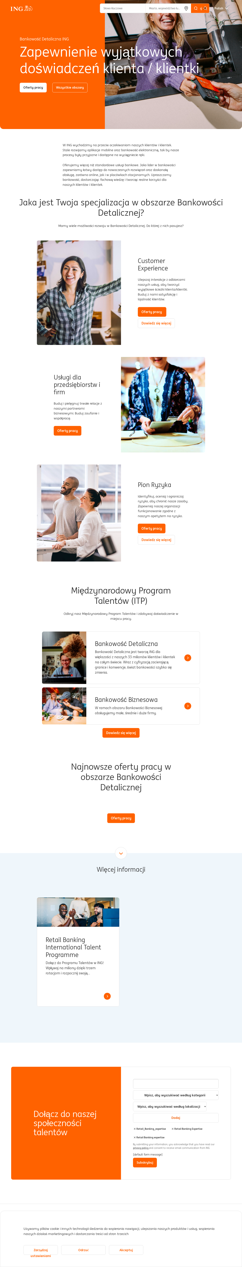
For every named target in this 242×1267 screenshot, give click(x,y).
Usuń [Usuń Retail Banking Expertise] (172, 1129)
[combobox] (170, 1106)
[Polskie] (221, 8)
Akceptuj (126, 1250)
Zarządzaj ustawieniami (41, 1251)
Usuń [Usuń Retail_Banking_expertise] (134, 1129)
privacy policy (141, 1148)
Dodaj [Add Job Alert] (175, 1118)
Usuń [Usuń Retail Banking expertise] (134, 1137)
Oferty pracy (33, 87)
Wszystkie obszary (70, 87)
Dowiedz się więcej (156, 323)
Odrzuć (83, 1250)
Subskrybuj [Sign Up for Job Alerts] (145, 1162)
